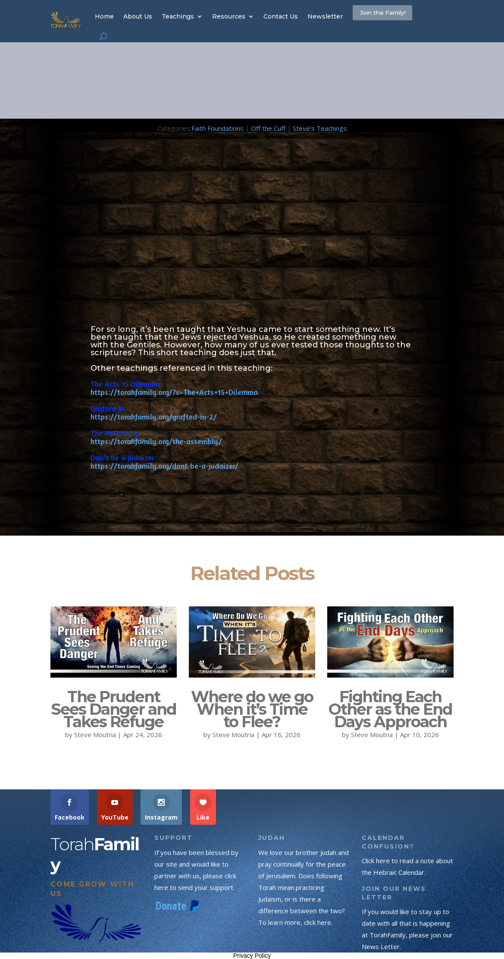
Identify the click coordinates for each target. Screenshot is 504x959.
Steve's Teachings (320, 128)
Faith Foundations (217, 128)
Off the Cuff (268, 128)
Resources (228, 16)
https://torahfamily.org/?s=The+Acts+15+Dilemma (174, 392)
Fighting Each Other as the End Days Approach (390, 709)
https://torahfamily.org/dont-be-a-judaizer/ (164, 465)
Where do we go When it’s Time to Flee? (252, 709)
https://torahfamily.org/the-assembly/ (156, 441)
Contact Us (280, 16)
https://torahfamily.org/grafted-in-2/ (154, 416)
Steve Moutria (95, 734)
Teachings (178, 16)
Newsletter (325, 16)
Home (104, 16)
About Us (137, 16)
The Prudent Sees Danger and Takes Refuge (113, 709)
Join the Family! (397, 16)
